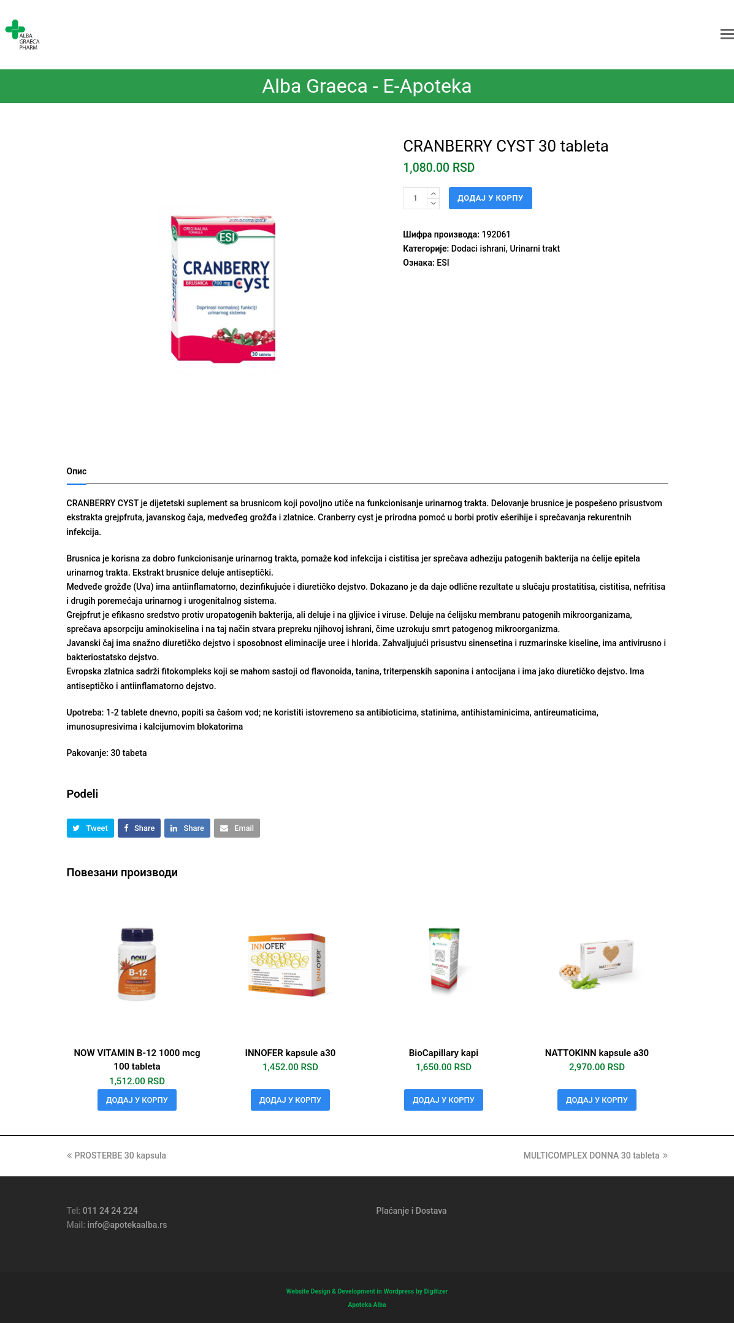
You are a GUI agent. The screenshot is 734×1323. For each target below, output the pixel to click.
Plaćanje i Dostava (412, 1211)
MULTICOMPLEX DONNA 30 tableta (596, 1155)
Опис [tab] (77, 471)
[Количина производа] (415, 198)
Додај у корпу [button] (137, 1100)
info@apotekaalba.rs (127, 1225)
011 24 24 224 (110, 1211)
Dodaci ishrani (478, 248)
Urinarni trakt (535, 248)
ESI (443, 263)
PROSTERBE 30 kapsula (117, 1155)
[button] (727, 34)
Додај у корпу (490, 197)
